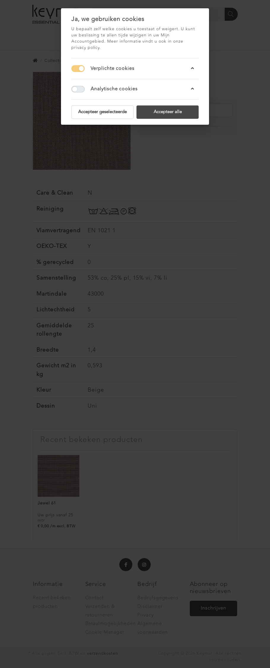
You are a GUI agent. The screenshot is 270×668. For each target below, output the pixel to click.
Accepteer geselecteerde (102, 111)
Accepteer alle (168, 111)
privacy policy (85, 47)
